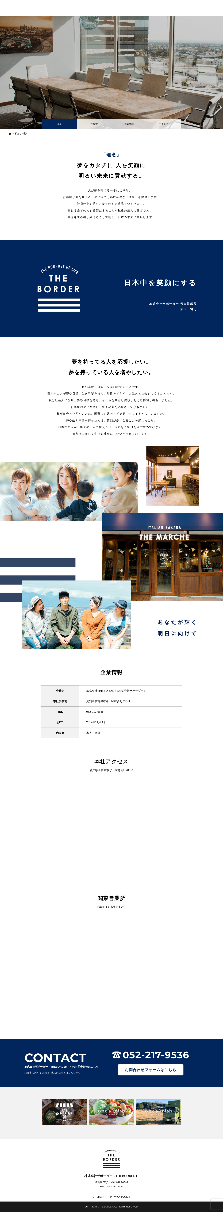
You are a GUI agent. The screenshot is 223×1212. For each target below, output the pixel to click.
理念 (59, 124)
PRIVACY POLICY (120, 1196)
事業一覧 (141, 7)
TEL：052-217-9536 (111, 1186)
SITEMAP (98, 1196)
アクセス (164, 124)
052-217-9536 (95, 711)
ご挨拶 (94, 124)
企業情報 (129, 124)
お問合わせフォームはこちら (150, 1070)
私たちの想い (107, 7)
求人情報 (157, 7)
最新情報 (125, 7)
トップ (89, 7)
